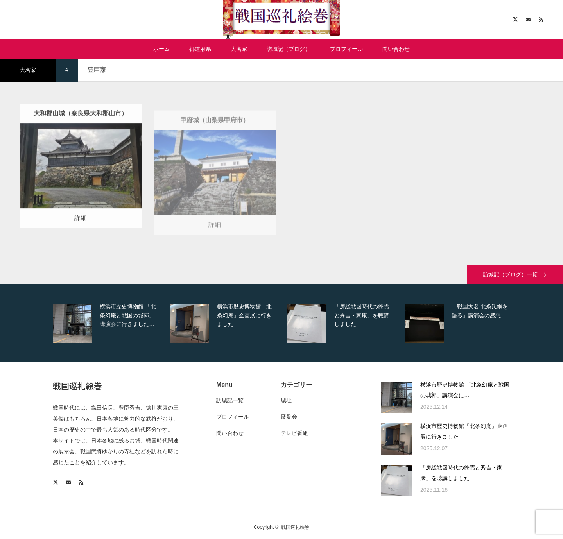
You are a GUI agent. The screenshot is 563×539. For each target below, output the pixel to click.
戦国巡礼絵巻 (77, 386)
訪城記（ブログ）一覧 (510, 274)
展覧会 (289, 417)
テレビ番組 (294, 433)
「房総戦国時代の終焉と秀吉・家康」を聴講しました (461, 472)
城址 (286, 400)
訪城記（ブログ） (288, 49)
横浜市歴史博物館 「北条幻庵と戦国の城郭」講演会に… (464, 389)
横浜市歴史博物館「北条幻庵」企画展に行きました (464, 431)
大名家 (239, 49)
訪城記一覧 (230, 400)
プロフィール (346, 49)
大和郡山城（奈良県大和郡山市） (80, 126)
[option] (109, 323)
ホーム (161, 49)
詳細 (80, 231)
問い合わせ (396, 49)
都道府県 (200, 49)
